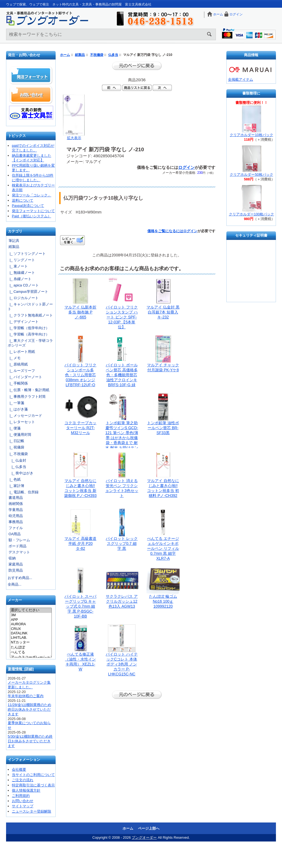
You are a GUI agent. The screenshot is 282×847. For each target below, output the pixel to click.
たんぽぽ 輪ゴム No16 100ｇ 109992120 (163, 601)
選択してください (30, 610)
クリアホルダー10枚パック (251, 135)
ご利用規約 (21, 796)
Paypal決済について (28, 206)
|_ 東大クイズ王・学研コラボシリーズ (30, 343)
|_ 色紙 (14, 479)
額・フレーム (19, 540)
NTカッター (30, 642)
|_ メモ (14, 358)
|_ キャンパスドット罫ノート (30, 306)
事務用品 (16, 522)
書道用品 (16, 498)
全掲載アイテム (240, 79)
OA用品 (15, 534)
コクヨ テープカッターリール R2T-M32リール (80, 428)
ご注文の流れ (22, 780)
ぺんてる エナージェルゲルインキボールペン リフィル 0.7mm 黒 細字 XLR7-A (163, 548)
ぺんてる (30, 652)
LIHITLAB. (30, 637)
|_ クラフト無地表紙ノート (30, 315)
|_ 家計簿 (16, 486)
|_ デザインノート (23, 322)
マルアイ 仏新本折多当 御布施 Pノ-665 (80, 312)
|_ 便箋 (14, 428)
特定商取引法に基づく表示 (33, 785)
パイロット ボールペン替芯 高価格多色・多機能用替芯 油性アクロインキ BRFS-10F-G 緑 (122, 375)
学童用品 (16, 510)
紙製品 (80, 55)
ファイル (16, 528)
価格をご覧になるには (165, 231)
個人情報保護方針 (26, 790)
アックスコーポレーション (30, 657)
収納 (12, 558)
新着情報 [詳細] (21, 669)
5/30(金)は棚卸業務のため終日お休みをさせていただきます (30, 741)
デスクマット (19, 552)
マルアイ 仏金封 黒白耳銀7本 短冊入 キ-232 (163, 312)
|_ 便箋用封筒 (19, 434)
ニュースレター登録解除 (31, 811)
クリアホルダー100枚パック (251, 214)
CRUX (30, 629)
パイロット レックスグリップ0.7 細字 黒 (122, 543)
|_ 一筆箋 (16, 403)
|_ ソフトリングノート (27, 253)
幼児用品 (16, 516)
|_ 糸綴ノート (19, 279)
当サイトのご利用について (33, 775)
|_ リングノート (21, 260)
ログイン (236, 14)
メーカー (15, 600)
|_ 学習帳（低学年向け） (28, 328)
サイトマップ (22, 806)
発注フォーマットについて (33, 211)
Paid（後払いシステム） (31, 216)
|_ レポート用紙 (21, 352)
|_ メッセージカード (25, 415)
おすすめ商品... (20, 578)
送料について (22, 200)
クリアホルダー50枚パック (251, 174)
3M (30, 615)
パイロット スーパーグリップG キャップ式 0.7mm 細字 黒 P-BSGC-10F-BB (80, 606)
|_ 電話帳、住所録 (23, 492)
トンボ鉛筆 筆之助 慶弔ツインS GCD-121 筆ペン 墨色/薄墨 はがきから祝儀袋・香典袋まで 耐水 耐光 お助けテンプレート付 (121, 438)
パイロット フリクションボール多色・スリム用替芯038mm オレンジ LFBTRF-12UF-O (80, 375)
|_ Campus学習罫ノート (28, 291)
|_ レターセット (21, 422)
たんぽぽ (30, 647)
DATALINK (30, 633)
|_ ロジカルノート (23, 298)
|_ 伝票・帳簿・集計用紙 (28, 390)
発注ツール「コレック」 (31, 195)
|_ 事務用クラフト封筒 (27, 396)
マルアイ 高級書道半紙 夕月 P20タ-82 (80, 543)
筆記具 (14, 241)
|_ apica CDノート (23, 285)
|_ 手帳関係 (18, 383)
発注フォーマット (31, 75)
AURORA (30, 624)
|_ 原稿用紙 (18, 364)
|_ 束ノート (18, 266)
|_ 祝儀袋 (16, 447)
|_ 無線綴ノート (21, 272)
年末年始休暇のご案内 (26, 696)
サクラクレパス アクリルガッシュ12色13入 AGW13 (122, 601)
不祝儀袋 (96, 55)
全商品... (14, 584)
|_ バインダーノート (25, 377)
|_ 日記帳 (16, 441)
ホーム (218, 14)
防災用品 (16, 570)
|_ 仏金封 (17, 460)
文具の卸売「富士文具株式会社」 (31, 112)
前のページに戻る (137, 66)
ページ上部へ (148, 828)
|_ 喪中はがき (20, 473)
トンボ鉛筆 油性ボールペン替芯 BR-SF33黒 (163, 428)
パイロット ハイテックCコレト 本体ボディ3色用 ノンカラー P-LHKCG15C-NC (122, 664)
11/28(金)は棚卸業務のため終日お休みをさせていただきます (29, 709)
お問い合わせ (31, 94)
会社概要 (19, 769)
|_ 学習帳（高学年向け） (28, 334)
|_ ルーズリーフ (21, 371)
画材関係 (16, 504)
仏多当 (113, 55)
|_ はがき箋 (18, 409)
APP (30, 620)
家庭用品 (16, 564)
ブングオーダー (144, 837)
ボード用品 (17, 546)
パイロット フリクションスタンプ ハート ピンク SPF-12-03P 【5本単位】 (122, 317)
